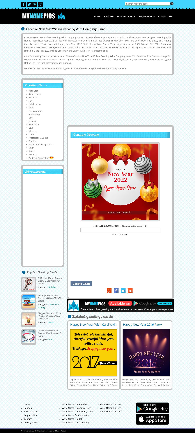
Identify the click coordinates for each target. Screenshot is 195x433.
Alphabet (33, 90)
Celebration (35, 104)
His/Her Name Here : (120, 225)
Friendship (34, 114)
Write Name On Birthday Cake (77, 411)
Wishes (32, 154)
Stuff (31, 147)
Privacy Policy (30, 422)
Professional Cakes (38, 137)
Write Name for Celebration (76, 415)
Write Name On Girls (110, 407)
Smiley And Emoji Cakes (41, 144)
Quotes (32, 141)
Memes (32, 131)
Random (108, 16)
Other (32, 134)
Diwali (50, 322)
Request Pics (147, 16)
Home (97, 16)
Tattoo (32, 151)
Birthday (33, 97)
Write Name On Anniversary (76, 407)
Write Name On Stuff (110, 411)
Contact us (165, 16)
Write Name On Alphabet (75, 404)
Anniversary (35, 94)
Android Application (41, 157)
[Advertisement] (120, 100)
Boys (31, 100)
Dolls (31, 107)
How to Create (126, 16)
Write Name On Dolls (72, 418)
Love (31, 127)
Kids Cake (34, 124)
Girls (31, 117)
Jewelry (32, 121)
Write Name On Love (110, 404)
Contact (28, 418)
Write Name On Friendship (75, 422)
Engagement (35, 111)
